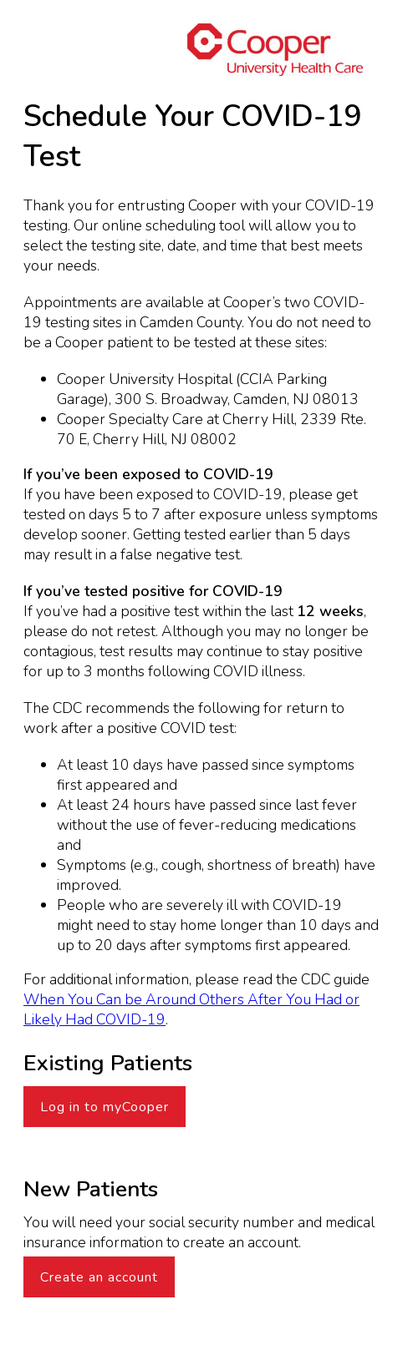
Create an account (99, 1277)
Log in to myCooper (104, 1107)
